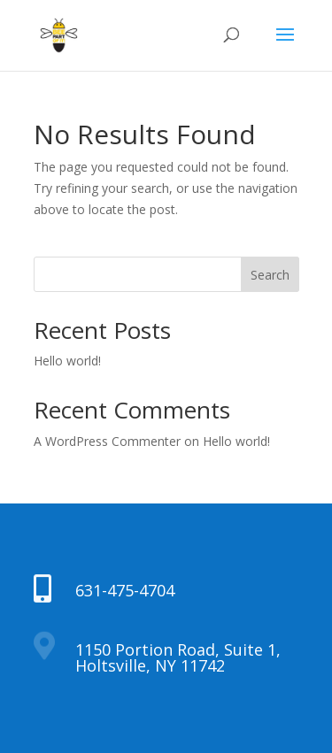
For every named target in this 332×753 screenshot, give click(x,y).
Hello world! (67, 360)
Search (270, 274)
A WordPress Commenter (107, 441)
